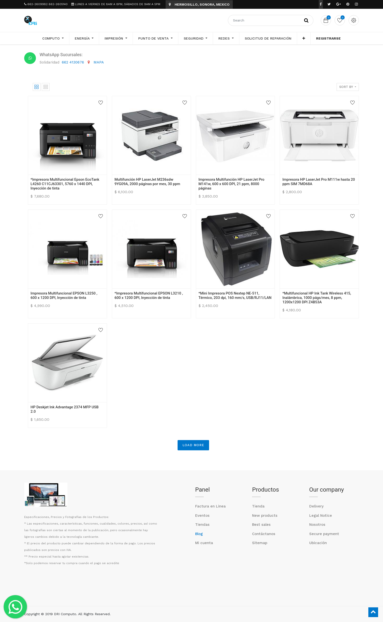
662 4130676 (73, 62)
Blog (199, 534)
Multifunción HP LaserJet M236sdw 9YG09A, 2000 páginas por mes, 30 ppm (147, 181)
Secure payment (324, 534)
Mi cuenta (204, 543)
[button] (303, 38)
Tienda (258, 506)
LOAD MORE (193, 445)
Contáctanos (263, 534)
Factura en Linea (210, 506)
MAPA (99, 62)
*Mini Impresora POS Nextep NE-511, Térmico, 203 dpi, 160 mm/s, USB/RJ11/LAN (235, 295)
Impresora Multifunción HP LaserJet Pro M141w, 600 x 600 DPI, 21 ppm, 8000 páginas (232, 183)
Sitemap (259, 543)
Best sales (261, 524)
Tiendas (202, 524)
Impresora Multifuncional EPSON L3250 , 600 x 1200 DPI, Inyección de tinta (64, 295)
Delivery (316, 506)
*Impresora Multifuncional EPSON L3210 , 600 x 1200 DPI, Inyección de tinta (149, 295)
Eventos (202, 515)
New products (264, 515)
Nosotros (317, 524)
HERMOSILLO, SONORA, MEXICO (199, 4)
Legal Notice (320, 515)
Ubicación (318, 543)
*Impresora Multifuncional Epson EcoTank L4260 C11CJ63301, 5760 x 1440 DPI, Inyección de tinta (65, 183)
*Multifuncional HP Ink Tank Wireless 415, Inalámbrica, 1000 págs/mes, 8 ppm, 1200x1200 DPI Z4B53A (316, 297)
